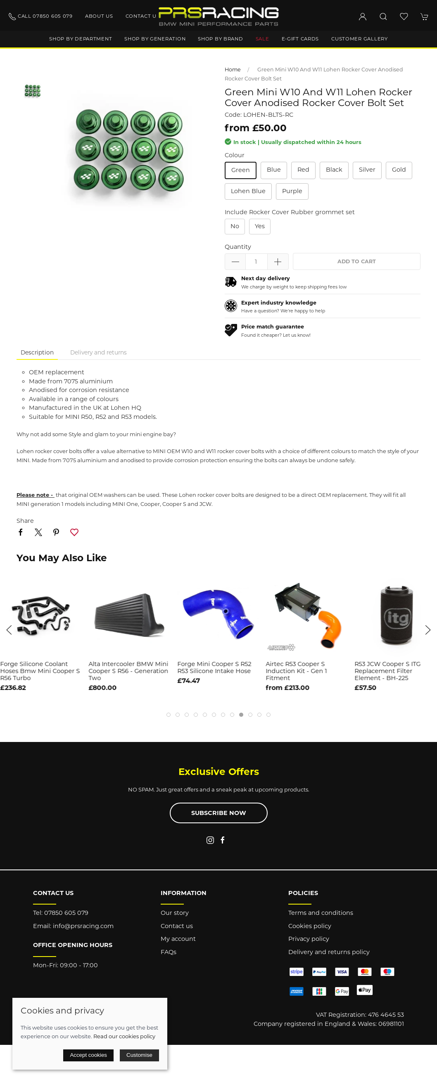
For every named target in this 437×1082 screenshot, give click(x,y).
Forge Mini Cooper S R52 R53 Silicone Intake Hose (214, 667)
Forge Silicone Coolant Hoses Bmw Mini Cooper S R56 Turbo (40, 671)
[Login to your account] (363, 16)
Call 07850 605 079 (40, 16)
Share (25, 520)
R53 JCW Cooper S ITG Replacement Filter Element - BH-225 (387, 671)
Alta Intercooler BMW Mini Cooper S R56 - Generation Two (129, 671)
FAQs (168, 952)
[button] (383, 16)
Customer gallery (359, 39)
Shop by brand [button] (220, 39)
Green (240, 170)
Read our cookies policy (124, 1036)
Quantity (238, 246)
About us (99, 16)
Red (303, 169)
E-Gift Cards (300, 39)
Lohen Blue (248, 191)
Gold (399, 169)
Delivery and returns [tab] (98, 352)
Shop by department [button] (80, 39)
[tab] (168, 715)
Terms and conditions (320, 913)
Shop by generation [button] (154, 39)
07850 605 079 (66, 913)
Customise (139, 1055)
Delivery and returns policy (329, 952)
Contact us (143, 16)
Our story (175, 913)
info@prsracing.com (83, 926)
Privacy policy (308, 939)
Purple (292, 191)
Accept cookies (88, 1055)
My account (178, 939)
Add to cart (356, 261)
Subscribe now (218, 813)
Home (233, 69)
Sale (262, 39)
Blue (274, 169)
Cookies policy (309, 926)
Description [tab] (37, 352)
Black (334, 169)
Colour (235, 155)
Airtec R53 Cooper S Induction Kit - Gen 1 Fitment (296, 671)
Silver (367, 169)
